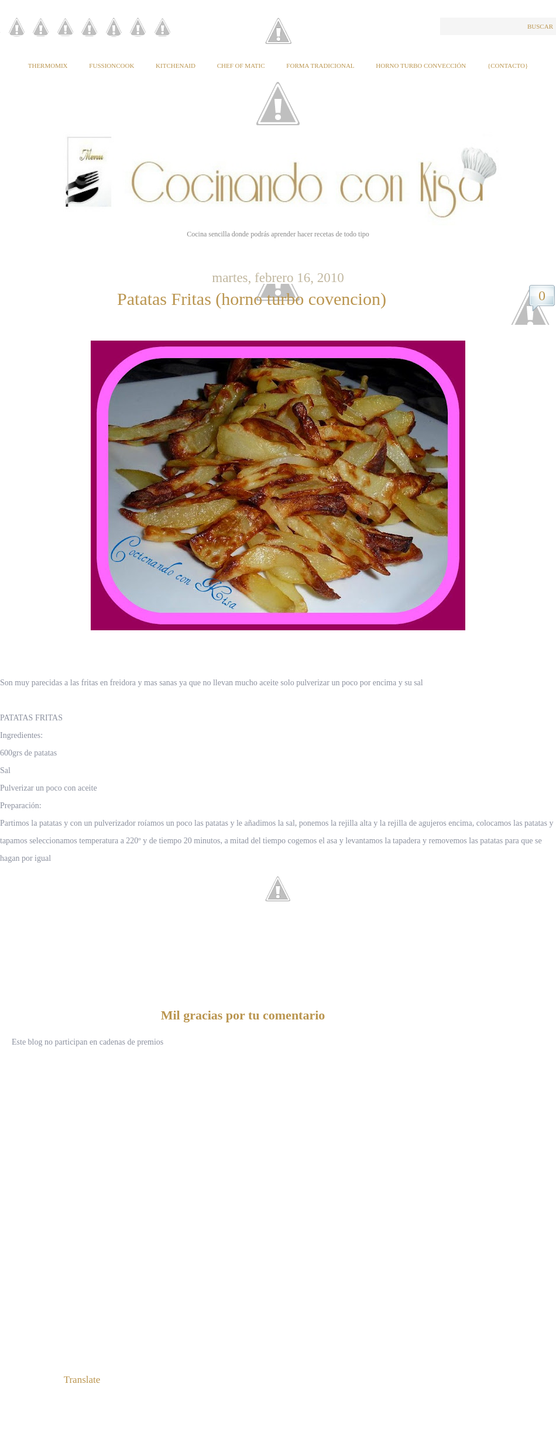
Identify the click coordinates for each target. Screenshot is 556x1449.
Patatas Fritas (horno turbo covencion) (251, 298)
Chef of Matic (241, 65)
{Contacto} (508, 65)
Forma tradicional (320, 65)
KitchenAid (175, 65)
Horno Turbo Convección (421, 65)
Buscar (540, 26)
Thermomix (48, 65)
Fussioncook (111, 65)
